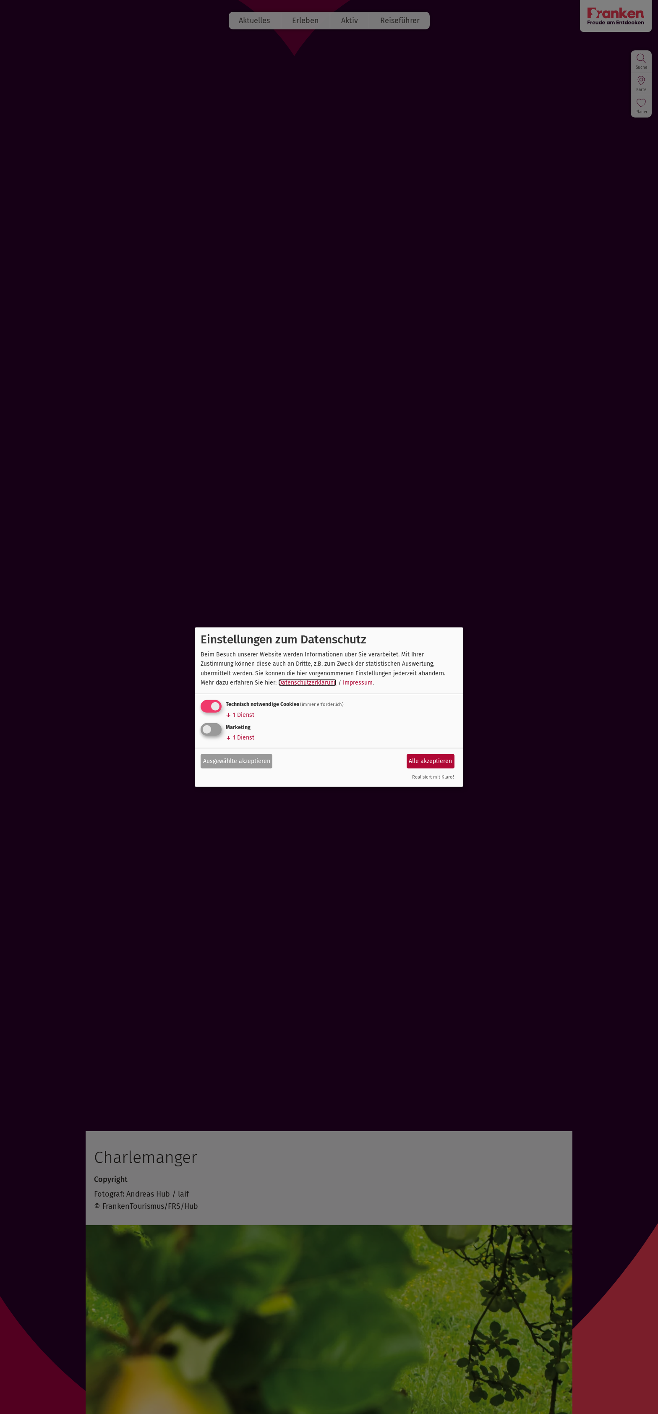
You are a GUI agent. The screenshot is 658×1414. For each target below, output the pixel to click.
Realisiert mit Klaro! (433, 777)
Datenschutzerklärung (307, 682)
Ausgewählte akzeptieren (236, 761)
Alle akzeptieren (430, 761)
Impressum (358, 682)
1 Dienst (240, 715)
